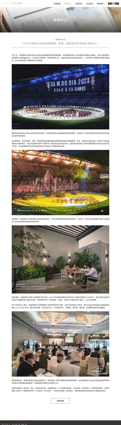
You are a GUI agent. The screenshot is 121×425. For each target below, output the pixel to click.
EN (117, 4)
